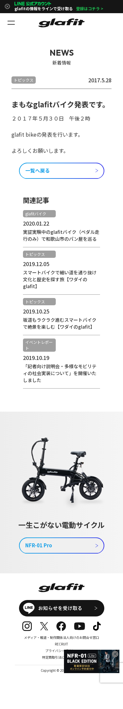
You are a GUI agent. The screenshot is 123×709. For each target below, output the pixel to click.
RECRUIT (61, 643)
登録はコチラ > (89, 8)
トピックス (23, 80)
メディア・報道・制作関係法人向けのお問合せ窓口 (61, 637)
